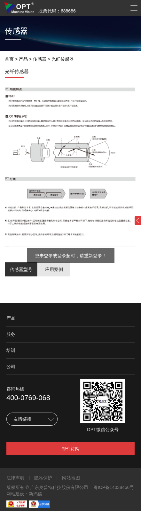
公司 (10, 366)
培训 (10, 350)
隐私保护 (43, 477)
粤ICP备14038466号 (113, 487)
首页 (9, 59)
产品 (23, 59)
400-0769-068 (28, 398)
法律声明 (15, 477)
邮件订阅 (71, 448)
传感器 (39, 59)
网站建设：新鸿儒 (24, 493)
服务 (10, 334)
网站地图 (71, 477)
